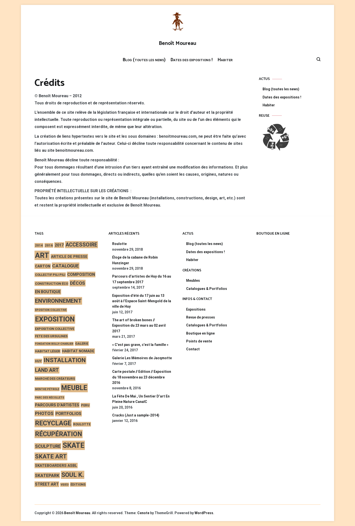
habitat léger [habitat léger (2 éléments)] (47, 351)
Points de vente (199, 341)
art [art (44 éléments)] (42, 255)
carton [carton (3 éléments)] (42, 266)
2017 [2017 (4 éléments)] (59, 245)
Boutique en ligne (200, 333)
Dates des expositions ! (192, 59)
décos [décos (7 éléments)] (77, 283)
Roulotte (119, 244)
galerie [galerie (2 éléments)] (81, 343)
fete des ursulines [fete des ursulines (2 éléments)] (51, 336)
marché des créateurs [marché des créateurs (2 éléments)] (55, 378)
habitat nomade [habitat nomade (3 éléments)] (78, 351)
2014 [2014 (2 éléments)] (39, 245)
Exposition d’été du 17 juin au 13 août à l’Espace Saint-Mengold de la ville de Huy (141, 301)
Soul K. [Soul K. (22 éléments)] (72, 474)
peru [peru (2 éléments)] (85, 405)
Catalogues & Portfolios (206, 289)
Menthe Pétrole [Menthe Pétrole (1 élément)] (47, 389)
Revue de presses (200, 317)
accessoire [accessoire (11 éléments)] (81, 245)
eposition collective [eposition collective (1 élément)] (51, 310)
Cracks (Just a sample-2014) (135, 415)
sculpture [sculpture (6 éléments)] (48, 446)
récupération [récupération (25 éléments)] (58, 434)
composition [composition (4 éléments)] (81, 274)
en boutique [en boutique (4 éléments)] (48, 291)
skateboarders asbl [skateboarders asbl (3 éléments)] (56, 465)
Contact (193, 349)
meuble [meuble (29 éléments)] (74, 388)
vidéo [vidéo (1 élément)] (65, 484)
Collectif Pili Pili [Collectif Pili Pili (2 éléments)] (50, 275)
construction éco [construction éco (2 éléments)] (51, 283)
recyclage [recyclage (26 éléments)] (53, 423)
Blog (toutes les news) (144, 59)
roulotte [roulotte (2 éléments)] (81, 424)
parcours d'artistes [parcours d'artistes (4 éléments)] (57, 405)
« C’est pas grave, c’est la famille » (140, 345)
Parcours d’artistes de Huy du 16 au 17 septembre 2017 (141, 279)
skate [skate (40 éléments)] (73, 445)
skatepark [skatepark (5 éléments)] (47, 475)
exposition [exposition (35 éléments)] (55, 319)
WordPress (204, 513)
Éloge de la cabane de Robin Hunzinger (135, 260)
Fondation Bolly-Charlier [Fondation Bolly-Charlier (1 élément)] (54, 343)
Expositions (196, 309)
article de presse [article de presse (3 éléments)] (69, 256)
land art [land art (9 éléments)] (47, 370)
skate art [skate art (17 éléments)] (51, 456)
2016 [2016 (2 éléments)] (49, 245)
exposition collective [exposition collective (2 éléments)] (54, 329)
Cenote (143, 513)
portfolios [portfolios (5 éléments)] (68, 413)
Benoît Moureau (177, 43)
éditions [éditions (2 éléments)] (78, 484)
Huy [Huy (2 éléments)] (38, 361)
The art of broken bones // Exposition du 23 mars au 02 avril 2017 (139, 325)
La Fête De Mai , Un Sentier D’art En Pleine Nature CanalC (141, 399)
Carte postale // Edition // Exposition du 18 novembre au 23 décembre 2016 (141, 377)
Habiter (225, 59)
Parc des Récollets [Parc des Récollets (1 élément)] (49, 397)
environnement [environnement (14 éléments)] (58, 301)
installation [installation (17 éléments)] (65, 360)
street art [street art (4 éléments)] (47, 484)
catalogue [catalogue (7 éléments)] (65, 266)
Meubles (193, 280)
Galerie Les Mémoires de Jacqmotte (142, 358)
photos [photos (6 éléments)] (44, 413)
